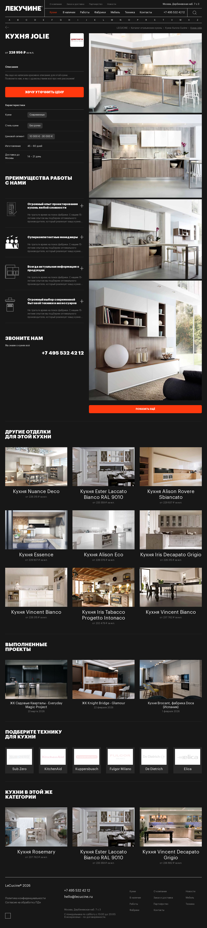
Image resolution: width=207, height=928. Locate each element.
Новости (190, 891)
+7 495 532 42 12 (174, 12)
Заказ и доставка (163, 898)
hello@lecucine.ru (78, 896)
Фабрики (134, 910)
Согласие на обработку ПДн (23, 902)
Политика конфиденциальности (25, 898)
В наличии (135, 898)
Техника (190, 904)
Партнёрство (161, 904)
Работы (134, 904)
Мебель (190, 898)
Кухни (133, 891)
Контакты (159, 910)
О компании (160, 891)
